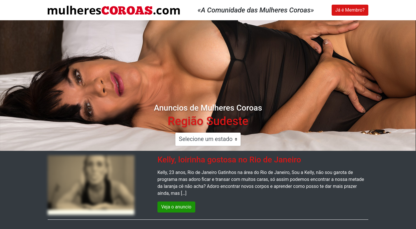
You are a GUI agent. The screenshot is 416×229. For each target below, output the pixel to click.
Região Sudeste (208, 121)
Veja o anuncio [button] (176, 207)
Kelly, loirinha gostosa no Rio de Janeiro (229, 159)
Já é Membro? (350, 10)
